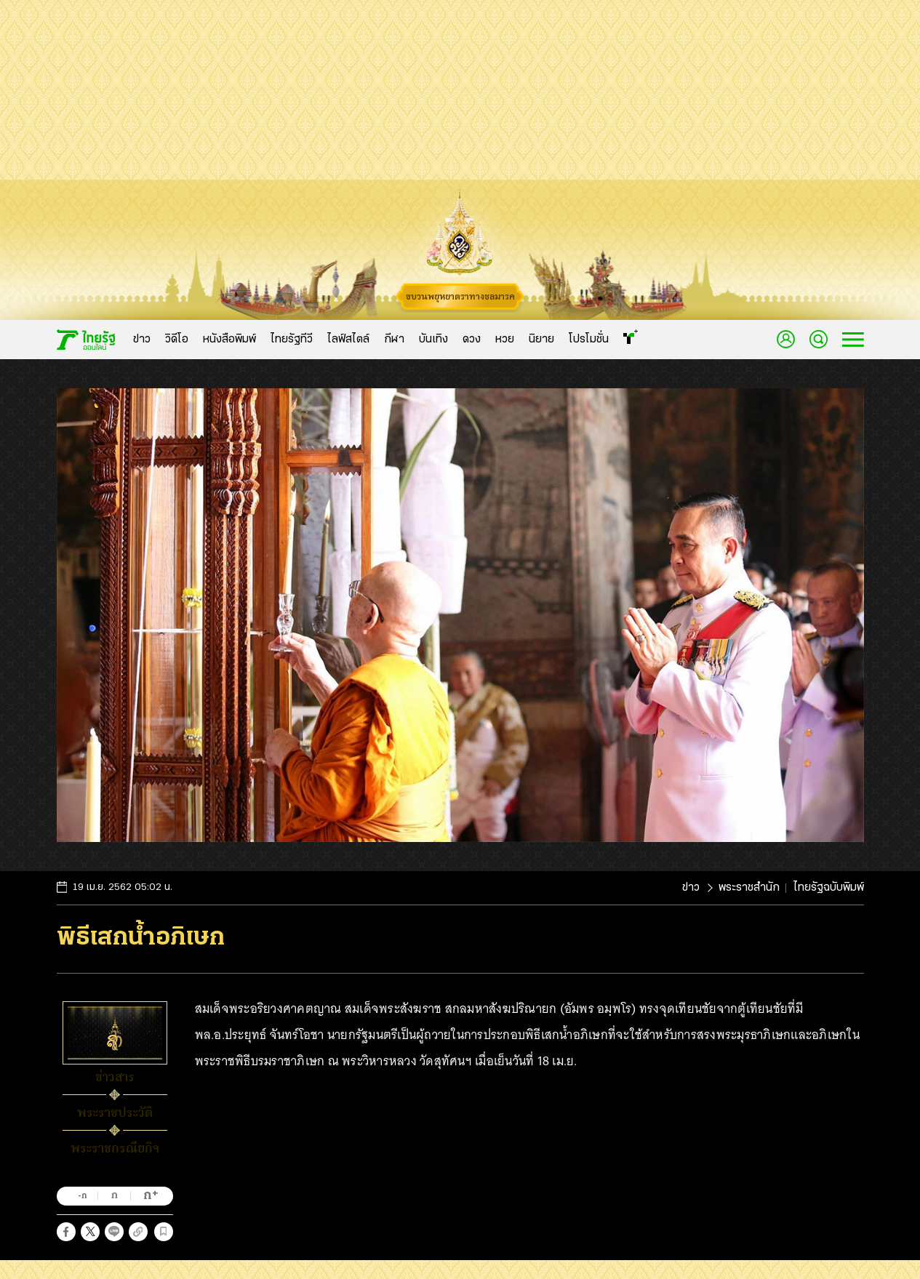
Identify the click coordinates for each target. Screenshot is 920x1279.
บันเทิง (433, 339)
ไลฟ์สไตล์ (348, 339)
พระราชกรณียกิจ (115, 1148)
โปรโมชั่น (589, 339)
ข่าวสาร (115, 1077)
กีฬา (394, 339)
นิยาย (541, 339)
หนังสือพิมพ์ (229, 339)
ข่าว (142, 339)
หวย (504, 339)
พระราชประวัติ (115, 1112)
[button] (66, 1231)
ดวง (472, 339)
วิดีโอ (176, 339)
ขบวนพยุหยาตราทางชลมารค (460, 296)
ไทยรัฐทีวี (292, 339)
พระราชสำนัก (749, 888)
